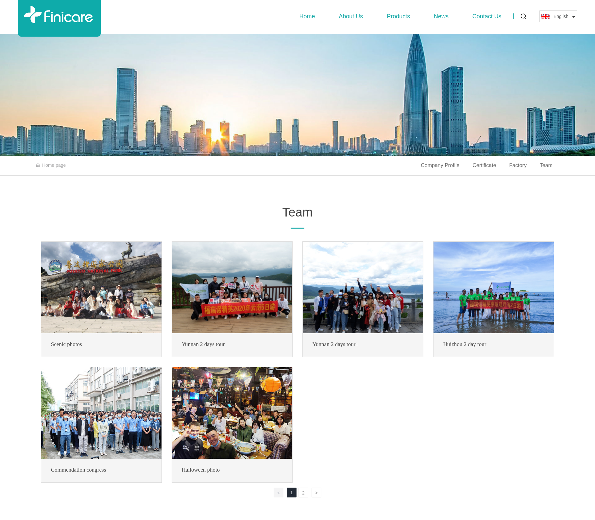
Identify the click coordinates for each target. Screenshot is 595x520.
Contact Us (487, 16)
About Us (351, 16)
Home (307, 16)
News (441, 16)
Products (398, 16)
